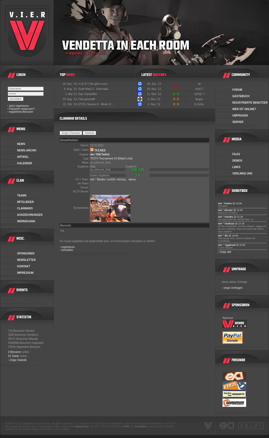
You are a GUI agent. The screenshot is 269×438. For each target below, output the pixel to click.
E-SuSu (199, 104)
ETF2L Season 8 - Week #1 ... (96, 104)
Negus (199, 99)
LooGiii (111, 179)
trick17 (199, 88)
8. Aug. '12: (71, 88)
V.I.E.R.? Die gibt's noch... (93, 83)
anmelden (67, 250)
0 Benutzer (14, 352)
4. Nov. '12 (154, 99)
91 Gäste (13, 356)
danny (132, 179)
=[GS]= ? (200, 94)
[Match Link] (125, 158)
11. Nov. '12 (154, 94)
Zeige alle (225, 251)
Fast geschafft (86, 99)
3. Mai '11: (71, 94)
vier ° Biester (97, 179)
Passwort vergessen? (22, 108)
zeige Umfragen (233, 287)
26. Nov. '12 (154, 88)
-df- (199, 83)
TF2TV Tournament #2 (103, 158)
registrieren (68, 247)
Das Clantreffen (87, 94)
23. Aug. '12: (70, 99)
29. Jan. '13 (154, 83)
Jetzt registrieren (19, 105)
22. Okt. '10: (70, 104)
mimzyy (121, 179)
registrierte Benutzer (21, 111)
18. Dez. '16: (70, 83)
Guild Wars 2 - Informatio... (94, 88)
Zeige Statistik (18, 360)
